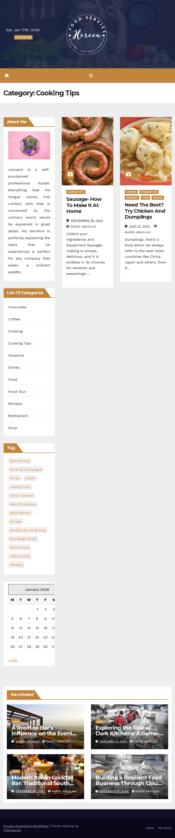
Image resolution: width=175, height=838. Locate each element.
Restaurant (18, 416)
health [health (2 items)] (30, 478)
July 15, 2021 (140, 226)
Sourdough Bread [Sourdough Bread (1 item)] (23, 539)
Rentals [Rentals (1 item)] (15, 521)
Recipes (15, 403)
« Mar (13, 660)
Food (12, 379)
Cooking (15, 331)
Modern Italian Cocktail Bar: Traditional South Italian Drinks (42, 783)
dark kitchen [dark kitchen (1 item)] (20, 461)
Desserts (16, 355)
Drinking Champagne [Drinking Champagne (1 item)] (26, 469)
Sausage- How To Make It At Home (84, 205)
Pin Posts (165, 828)
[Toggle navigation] (90, 75)
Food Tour (17, 391)
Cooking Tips (19, 343)
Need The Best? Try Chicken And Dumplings (145, 211)
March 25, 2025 (28, 741)
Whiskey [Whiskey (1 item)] (16, 565)
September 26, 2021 (87, 220)
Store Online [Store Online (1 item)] (19, 547)
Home (150, 828)
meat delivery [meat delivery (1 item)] (20, 513)
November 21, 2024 (115, 791)
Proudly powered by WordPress (26, 826)
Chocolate (17, 307)
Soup (13, 428)
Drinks (14, 367)
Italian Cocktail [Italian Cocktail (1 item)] (21, 495)
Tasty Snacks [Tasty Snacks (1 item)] (20, 556)
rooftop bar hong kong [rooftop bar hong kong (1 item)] (28, 530)
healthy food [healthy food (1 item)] (20, 487)
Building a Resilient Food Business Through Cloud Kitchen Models (128, 783)
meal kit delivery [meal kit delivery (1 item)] (23, 504)
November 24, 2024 (31, 791)
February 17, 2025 (114, 741)
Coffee (14, 319)
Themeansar (12, 830)
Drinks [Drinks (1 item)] (15, 478)
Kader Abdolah (81, 226)
